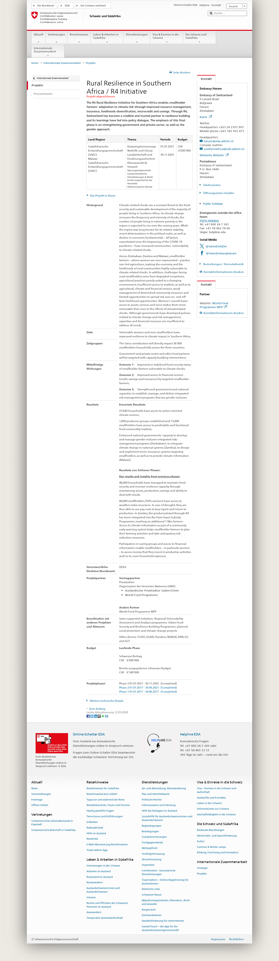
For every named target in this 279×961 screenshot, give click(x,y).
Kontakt (204, 79)
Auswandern (94, 912)
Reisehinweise (79, 38)
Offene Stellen (39, 805)
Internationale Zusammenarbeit (48, 52)
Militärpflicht (149, 848)
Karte (206, 117)
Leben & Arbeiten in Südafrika (107, 38)
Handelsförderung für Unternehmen (163, 921)
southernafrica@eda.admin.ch (224, 149)
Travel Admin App (97, 850)
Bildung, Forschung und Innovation (217, 852)
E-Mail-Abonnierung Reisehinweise (107, 844)
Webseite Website (214, 155)
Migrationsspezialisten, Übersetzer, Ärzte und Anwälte (166, 902)
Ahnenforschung (151, 859)
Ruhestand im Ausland (100, 876)
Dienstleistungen (137, 38)
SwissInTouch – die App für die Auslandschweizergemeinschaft (160, 928)
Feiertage (36, 799)
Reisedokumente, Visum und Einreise (108, 805)
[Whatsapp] (103, 716)
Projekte (202, 873)
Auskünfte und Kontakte (211, 797)
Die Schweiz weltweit (93, 5)
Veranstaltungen (41, 794)
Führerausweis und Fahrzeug (159, 805)
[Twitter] (92, 716)
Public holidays (213, 203)
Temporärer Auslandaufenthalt (105, 917)
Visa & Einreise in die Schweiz (166, 38)
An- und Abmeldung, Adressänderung (164, 788)
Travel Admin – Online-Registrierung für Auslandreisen (165, 881)
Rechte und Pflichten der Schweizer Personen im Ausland (107, 905)
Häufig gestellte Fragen (100, 810)
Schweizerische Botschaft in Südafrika (53, 830)
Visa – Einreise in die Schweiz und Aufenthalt (216, 790)
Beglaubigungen (151, 825)
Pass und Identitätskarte (156, 794)
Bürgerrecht (149, 909)
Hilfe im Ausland (96, 833)
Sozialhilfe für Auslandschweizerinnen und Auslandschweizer (167, 818)
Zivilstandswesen (151, 915)
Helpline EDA (190, 734)
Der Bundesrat (45, 5)
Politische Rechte (152, 799)
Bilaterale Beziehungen (210, 830)
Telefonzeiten (212, 185)
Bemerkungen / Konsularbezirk (223, 264)
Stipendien (148, 865)
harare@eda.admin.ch (219, 141)
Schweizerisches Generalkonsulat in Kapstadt (52, 822)
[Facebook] (88, 716)
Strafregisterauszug (153, 853)
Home (34, 63)
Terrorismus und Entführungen (105, 816)
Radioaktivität (95, 827)
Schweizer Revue (151, 894)
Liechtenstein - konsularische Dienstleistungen (158, 872)
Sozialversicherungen (154, 837)
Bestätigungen (150, 831)
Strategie (202, 868)
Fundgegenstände (152, 842)
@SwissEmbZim (216, 246)
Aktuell (38, 38)
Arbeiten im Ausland (99, 871)
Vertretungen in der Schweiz (103, 865)
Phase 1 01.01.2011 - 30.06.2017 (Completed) (148, 691)
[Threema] (99, 716)
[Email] (106, 716)
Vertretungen (56, 38)
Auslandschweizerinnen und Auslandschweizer (103, 890)
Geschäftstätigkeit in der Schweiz (216, 814)
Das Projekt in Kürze (102, 195)
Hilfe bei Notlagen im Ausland (159, 810)
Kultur (201, 841)
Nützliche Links (151, 889)
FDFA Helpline (209, 220)
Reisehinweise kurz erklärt (102, 794)
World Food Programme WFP (214, 305)
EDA (67, 5)
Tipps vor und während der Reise (105, 799)
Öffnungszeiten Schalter (218, 193)
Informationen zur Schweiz (213, 809)
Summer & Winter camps (211, 847)
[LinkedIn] (96, 716)
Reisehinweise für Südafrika (103, 788)
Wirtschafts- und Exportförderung (217, 835)
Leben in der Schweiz (209, 803)
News (34, 788)
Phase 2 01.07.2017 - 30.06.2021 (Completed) (148, 687)
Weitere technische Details (106, 700)
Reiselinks (92, 839)
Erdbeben (92, 822)
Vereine (91, 897)
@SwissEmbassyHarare (221, 253)
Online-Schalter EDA (89, 734)
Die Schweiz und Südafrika (199, 38)
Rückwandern (95, 882)
